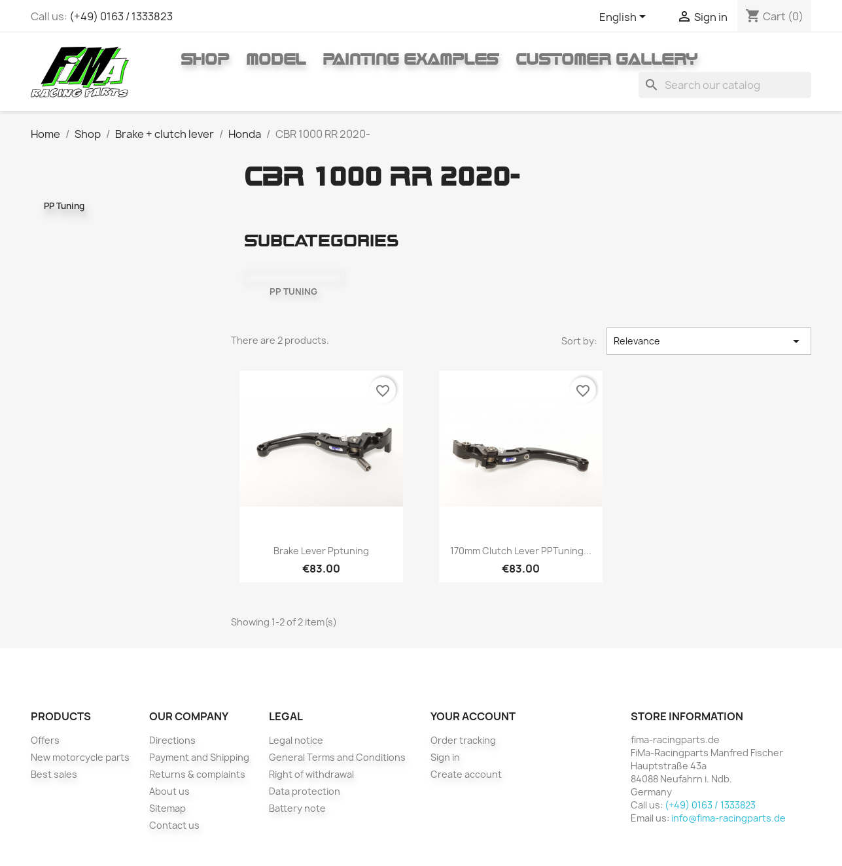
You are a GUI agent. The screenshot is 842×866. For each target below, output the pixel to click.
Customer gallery (606, 59)
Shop (205, 59)
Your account (473, 716)
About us (169, 791)
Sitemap (167, 808)
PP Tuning (64, 206)
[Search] (725, 85)
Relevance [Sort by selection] (709, 341)
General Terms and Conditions (337, 757)
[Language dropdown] (624, 17)
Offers (45, 740)
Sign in (445, 757)
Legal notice (296, 740)
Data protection (304, 791)
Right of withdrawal (311, 774)
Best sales (54, 774)
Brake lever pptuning (321, 550)
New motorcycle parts (80, 757)
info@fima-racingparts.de (728, 818)
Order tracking (463, 740)
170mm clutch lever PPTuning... (520, 550)
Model (276, 59)
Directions (172, 740)
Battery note (297, 808)
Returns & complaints (197, 774)
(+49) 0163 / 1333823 (121, 16)
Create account (466, 774)
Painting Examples (411, 59)
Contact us (174, 825)
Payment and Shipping (199, 757)
